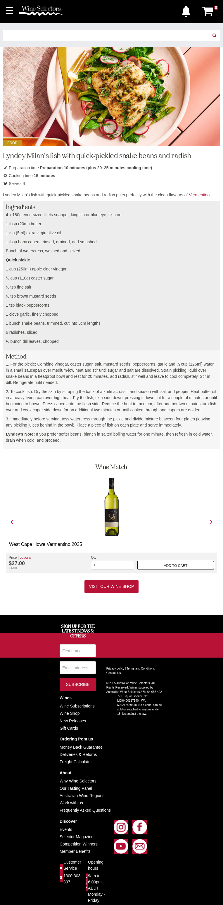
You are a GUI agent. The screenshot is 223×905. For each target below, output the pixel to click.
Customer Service (72, 865)
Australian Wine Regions (82, 795)
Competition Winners (79, 844)
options (25, 557)
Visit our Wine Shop (111, 586)
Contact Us (113, 673)
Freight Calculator (76, 761)
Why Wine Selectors (78, 781)
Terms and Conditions (141, 668)
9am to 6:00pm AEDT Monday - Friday (96, 888)
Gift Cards (69, 728)
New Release (72, 721)
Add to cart (176, 566)
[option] (111, 522)
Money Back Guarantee (81, 747)
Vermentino (199, 195)
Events (66, 829)
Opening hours (95, 865)
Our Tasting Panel (76, 788)
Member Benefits (75, 851)
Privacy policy (115, 668)
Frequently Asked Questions (85, 810)
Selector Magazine (77, 836)
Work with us (71, 803)
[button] (188, 10)
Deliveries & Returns (78, 754)
